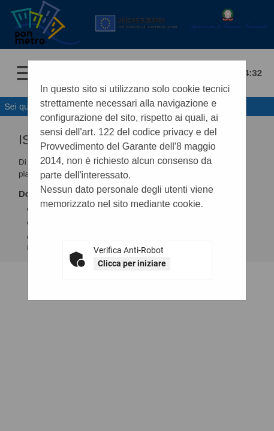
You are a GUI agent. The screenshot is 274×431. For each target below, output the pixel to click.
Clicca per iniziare (132, 263)
